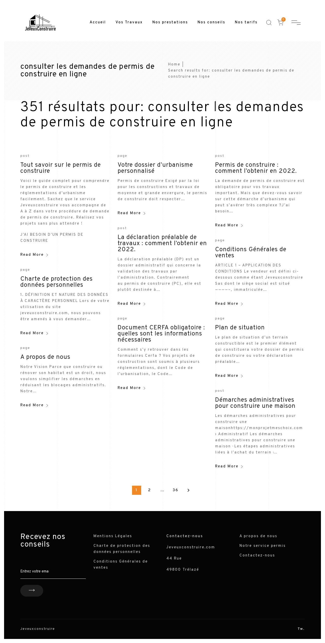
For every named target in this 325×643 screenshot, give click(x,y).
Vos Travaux (129, 22)
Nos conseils (211, 22)
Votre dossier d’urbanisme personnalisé (155, 168)
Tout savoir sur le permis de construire (60, 168)
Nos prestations (170, 22)
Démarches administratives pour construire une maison (255, 403)
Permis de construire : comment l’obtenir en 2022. (256, 168)
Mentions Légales (112, 536)
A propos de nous (45, 357)
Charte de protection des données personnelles (56, 282)
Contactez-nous (257, 555)
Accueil (98, 22)
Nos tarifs (246, 22)
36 (175, 490)
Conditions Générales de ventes (250, 253)
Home (174, 64)
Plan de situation (240, 328)
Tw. (301, 629)
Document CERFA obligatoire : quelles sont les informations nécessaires (161, 334)
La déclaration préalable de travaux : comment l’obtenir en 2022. (162, 243)
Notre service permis (262, 546)
